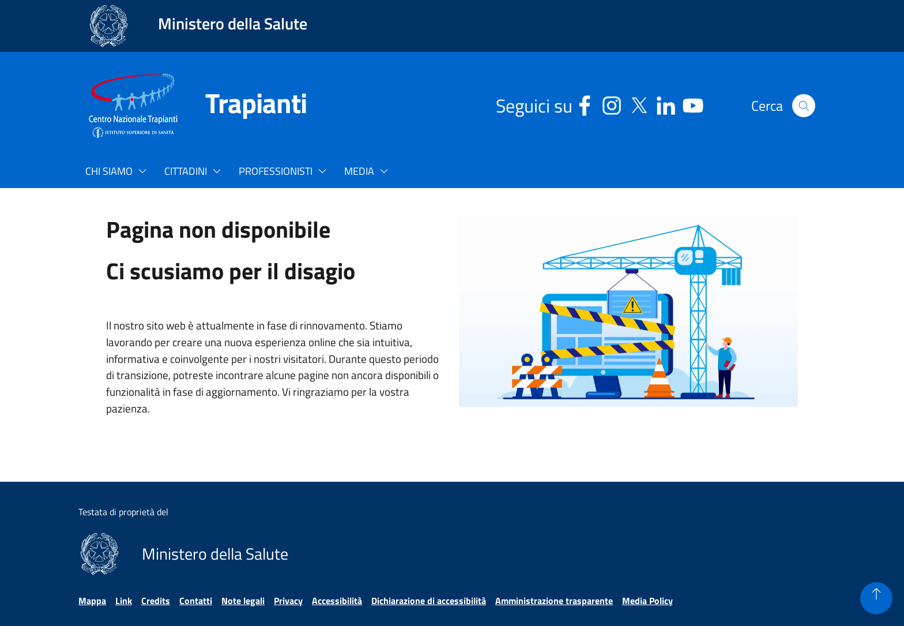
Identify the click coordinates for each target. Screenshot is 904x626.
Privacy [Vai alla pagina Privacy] (288, 601)
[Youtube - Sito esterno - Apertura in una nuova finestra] (693, 103)
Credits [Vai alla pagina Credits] (155, 601)
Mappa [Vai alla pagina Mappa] (92, 601)
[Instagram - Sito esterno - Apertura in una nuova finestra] (612, 103)
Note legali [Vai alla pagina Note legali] (243, 601)
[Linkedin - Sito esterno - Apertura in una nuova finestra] (666, 103)
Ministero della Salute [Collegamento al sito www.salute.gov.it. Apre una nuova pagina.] (232, 23)
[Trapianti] (242, 105)
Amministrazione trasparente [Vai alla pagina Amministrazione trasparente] (554, 601)
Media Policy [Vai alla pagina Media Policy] (647, 601)
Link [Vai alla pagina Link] (123, 601)
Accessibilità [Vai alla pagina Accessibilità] (337, 601)
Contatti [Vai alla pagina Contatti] (195, 601)
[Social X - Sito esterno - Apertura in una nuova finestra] (639, 103)
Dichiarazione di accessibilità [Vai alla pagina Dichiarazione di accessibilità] (428, 601)
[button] (803, 105)
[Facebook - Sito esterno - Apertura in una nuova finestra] (584, 103)
